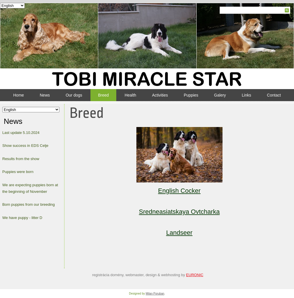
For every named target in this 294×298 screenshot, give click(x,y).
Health (130, 95)
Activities (160, 95)
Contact (274, 95)
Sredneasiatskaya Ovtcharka (179, 211)
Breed (103, 95)
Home (18, 95)
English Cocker (179, 190)
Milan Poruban (155, 293)
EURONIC (194, 275)
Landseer (179, 232)
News (45, 95)
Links (246, 95)
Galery (220, 95)
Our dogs (74, 95)
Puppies (191, 95)
